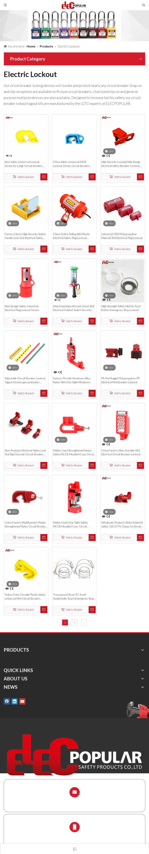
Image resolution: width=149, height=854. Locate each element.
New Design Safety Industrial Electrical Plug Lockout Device (22, 308)
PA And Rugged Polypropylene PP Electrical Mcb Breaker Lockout (120, 380)
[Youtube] (22, 701)
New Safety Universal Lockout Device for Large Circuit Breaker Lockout (23, 164)
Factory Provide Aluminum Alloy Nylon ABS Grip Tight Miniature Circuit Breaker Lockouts (71, 380)
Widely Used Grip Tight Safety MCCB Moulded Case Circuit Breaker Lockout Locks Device (70, 524)
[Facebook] (7, 701)
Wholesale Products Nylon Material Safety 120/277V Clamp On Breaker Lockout (122, 524)
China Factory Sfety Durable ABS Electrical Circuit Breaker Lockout (120, 452)
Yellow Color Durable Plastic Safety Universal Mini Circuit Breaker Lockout (25, 597)
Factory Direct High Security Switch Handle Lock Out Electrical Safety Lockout (25, 236)
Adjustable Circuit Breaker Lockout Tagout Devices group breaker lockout (25, 380)
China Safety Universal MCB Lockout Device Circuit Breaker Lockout (71, 164)
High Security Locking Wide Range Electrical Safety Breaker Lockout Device (120, 164)
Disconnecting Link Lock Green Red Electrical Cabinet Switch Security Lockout (73, 308)
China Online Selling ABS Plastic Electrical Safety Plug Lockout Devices (71, 236)
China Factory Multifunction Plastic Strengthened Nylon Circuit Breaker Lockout (26, 524)
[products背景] (74, 25)
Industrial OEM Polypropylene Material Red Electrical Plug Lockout (122, 236)
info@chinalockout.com (74, 801)
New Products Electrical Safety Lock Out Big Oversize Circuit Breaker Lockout (25, 452)
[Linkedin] (14, 701)
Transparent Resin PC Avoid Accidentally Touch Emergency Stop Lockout (73, 597)
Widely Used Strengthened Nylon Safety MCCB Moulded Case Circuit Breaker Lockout (73, 452)
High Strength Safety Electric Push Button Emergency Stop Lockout (121, 308)
